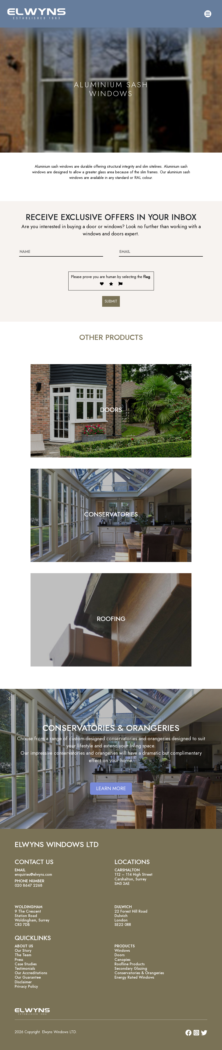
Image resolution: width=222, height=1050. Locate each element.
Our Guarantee (28, 977)
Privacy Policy (26, 986)
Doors (119, 955)
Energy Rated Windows (134, 977)
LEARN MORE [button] (111, 788)
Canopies (122, 959)
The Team (23, 955)
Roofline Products (129, 964)
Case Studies (26, 964)
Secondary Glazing (130, 968)
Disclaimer (23, 982)
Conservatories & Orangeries (139, 973)
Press (19, 959)
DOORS (111, 409)
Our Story (23, 950)
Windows (122, 950)
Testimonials (25, 968)
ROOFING (111, 618)
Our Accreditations (31, 973)
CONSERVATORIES (111, 514)
